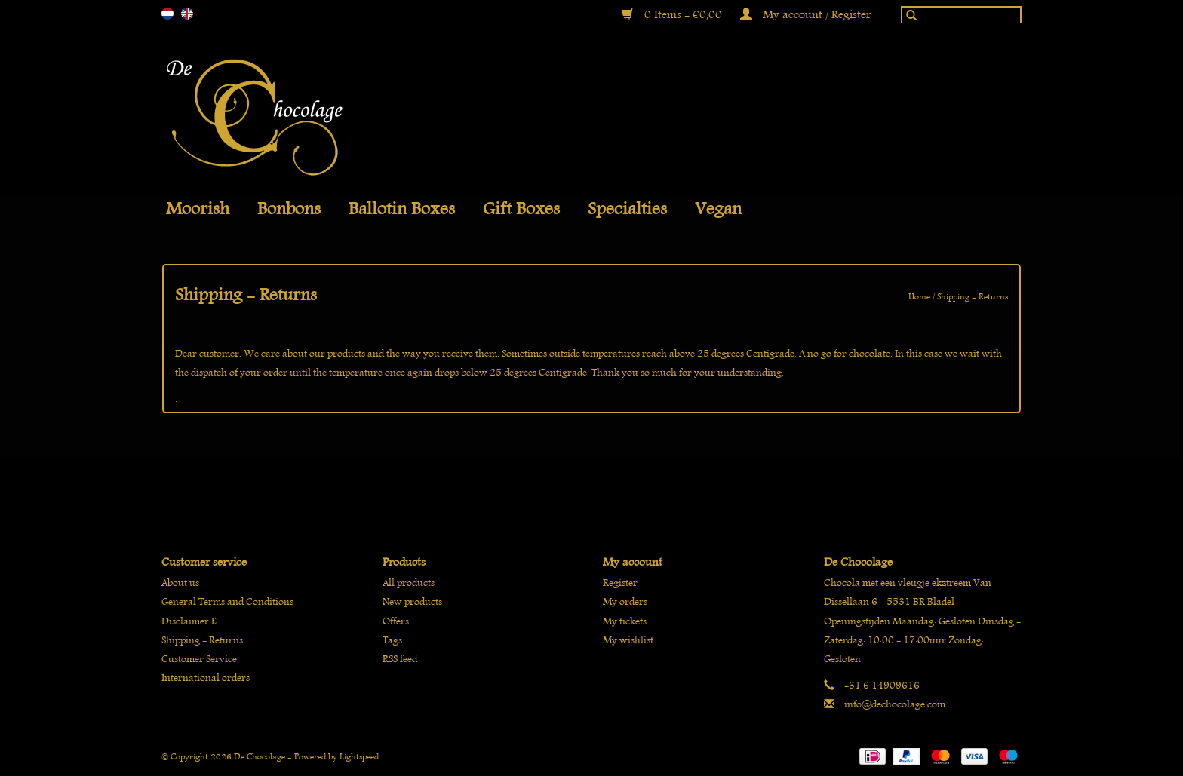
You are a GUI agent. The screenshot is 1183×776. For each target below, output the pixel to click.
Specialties (627, 209)
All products (409, 582)
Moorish (197, 209)
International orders (205, 677)
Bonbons (289, 209)
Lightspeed (359, 756)
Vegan (718, 209)
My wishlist (628, 640)
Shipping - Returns (972, 296)
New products (412, 601)
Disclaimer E (189, 621)
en (187, 14)
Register (620, 582)
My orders (625, 601)
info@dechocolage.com (894, 704)
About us (180, 582)
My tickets (625, 621)
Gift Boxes (521, 209)
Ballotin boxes (402, 209)
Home (919, 296)
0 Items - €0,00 (673, 14)
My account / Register (805, 14)
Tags (392, 640)
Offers (396, 621)
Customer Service (199, 658)
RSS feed (400, 658)
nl (167, 14)
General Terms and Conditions (227, 601)
